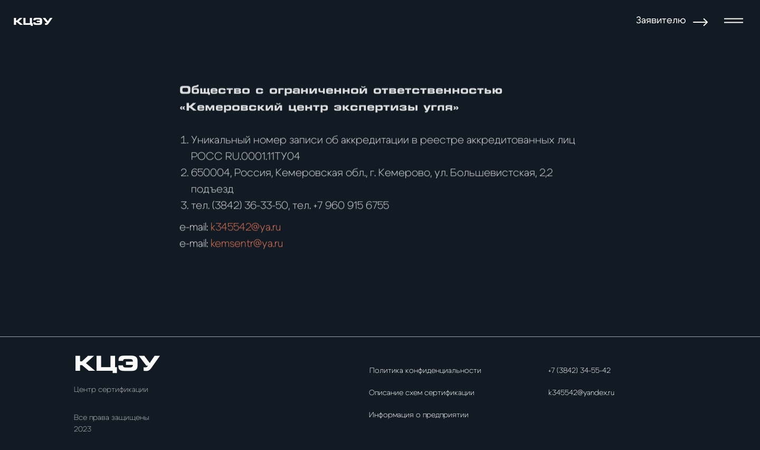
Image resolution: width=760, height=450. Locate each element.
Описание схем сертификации (421, 393)
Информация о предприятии (419, 415)
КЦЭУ (32, 21)
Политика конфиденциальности (425, 370)
